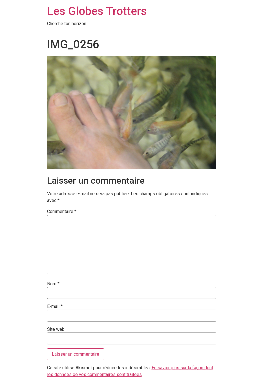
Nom (53, 284)
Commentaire (61, 211)
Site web (56, 329)
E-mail (55, 306)
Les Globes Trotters (97, 11)
